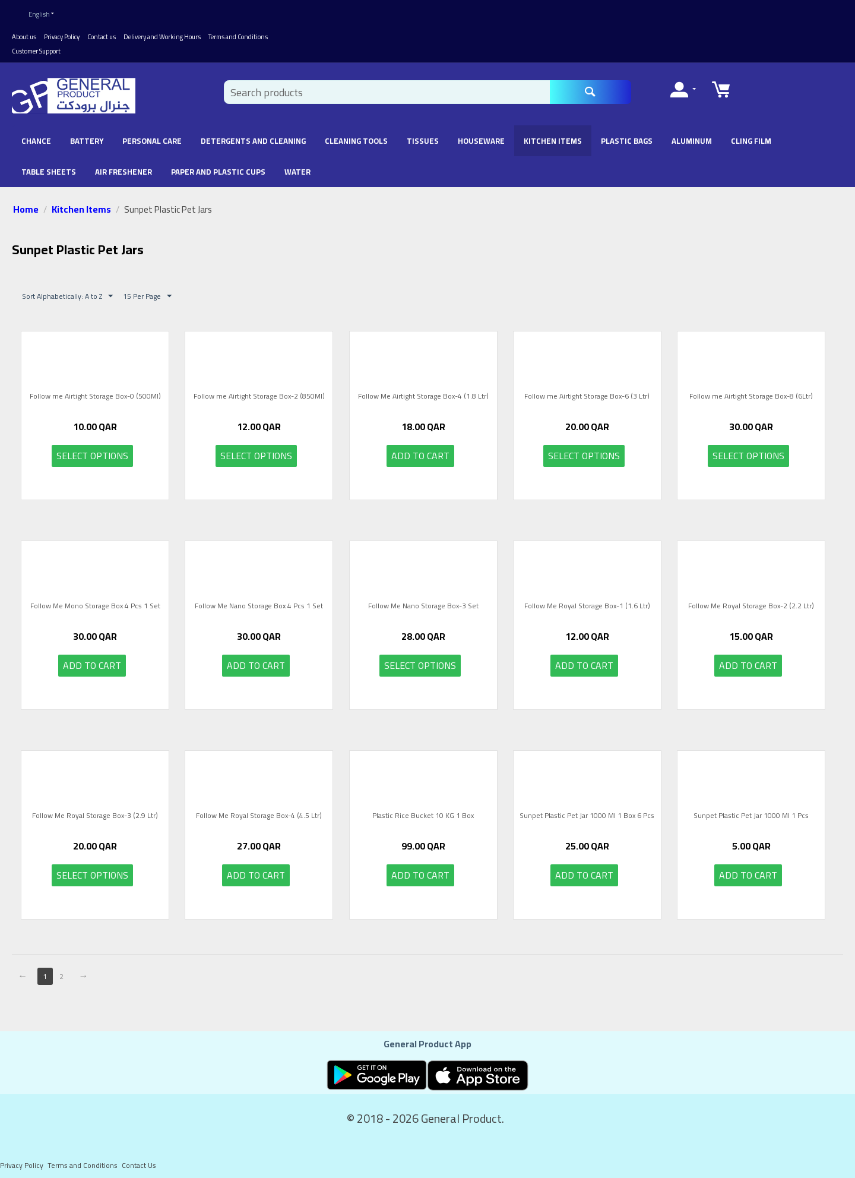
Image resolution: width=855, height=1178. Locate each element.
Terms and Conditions (238, 31)
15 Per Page (147, 290)
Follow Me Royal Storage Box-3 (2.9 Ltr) (95, 811)
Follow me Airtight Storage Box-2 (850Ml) (259, 391)
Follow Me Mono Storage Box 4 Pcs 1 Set (95, 601)
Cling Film (751, 135)
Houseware (481, 135)
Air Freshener (123, 166)
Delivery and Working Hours (162, 31)
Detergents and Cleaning (253, 135)
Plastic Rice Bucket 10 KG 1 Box (423, 811)
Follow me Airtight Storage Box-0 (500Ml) (95, 391)
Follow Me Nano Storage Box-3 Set (423, 601)
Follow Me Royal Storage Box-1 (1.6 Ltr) (587, 601)
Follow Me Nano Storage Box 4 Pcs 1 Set (259, 601)
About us (24, 31)
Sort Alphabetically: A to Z (67, 290)
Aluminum (692, 135)
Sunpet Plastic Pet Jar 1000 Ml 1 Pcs (751, 811)
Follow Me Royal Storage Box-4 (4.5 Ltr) (259, 811)
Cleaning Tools (356, 135)
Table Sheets (48, 166)
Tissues (423, 135)
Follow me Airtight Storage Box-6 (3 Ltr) (587, 391)
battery (86, 135)
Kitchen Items (553, 135)
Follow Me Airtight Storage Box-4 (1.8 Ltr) (423, 391)
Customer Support (36, 45)
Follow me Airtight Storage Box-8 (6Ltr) (751, 391)
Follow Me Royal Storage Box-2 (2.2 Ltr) (751, 601)
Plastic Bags (627, 135)
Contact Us (139, 1159)
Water (297, 166)
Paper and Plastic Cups (218, 166)
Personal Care (152, 135)
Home (26, 203)
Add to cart (420, 450)
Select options (92, 450)
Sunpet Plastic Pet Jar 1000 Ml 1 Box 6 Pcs (587, 811)
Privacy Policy (62, 31)
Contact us (101, 31)
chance (36, 135)
